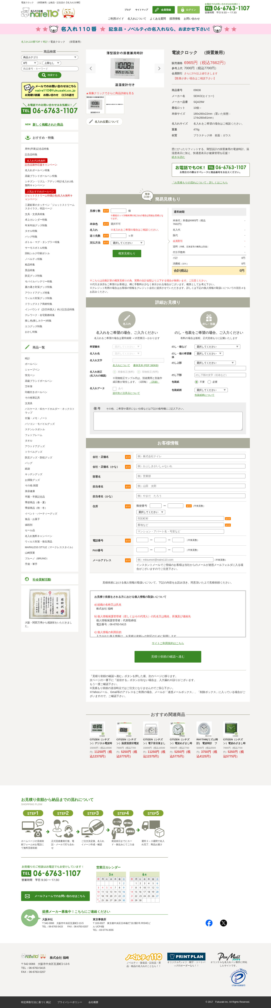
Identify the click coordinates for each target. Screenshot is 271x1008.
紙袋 (27, 468)
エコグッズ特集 (33, 326)
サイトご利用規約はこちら (168, 643)
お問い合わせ (192, 18)
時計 (45, 41)
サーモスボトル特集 (36, 247)
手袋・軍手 (31, 564)
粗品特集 (30, 264)
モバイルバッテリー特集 (38, 281)
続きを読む (178, 157)
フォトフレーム (33, 435)
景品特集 (30, 270)
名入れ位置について (107, 121)
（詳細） (154, 381)
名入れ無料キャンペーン (38, 536)
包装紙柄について (204, 395)
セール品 (30, 530)
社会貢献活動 (42, 579)
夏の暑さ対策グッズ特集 (38, 287)
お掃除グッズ (32, 480)
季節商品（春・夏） (36, 502)
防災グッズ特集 (33, 275)
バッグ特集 (31, 236)
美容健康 (30, 491)
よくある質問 (158, 18)
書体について (127, 346)
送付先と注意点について (126, 393)
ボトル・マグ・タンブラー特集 (42, 242)
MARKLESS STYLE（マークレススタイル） (49, 547)
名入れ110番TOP (30, 41)
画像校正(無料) (123, 372)
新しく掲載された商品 (48, 124)
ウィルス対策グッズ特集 (38, 298)
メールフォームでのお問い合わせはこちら (59, 896)
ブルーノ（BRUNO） (37, 558)
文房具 (28, 403)
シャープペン (32, 369)
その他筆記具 (32, 397)
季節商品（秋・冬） (36, 507)
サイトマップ (141, 10)
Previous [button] (90, 68)
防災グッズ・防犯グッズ (38, 457)
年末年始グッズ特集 (36, 225)
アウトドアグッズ (35, 446)
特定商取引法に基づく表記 (36, 1002)
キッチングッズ (33, 474)
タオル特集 (31, 230)
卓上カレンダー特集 (36, 219)
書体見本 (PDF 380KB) (146, 365)
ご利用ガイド (116, 18)
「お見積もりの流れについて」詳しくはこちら (200, 182)
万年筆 (28, 386)
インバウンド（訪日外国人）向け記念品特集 (50, 309)
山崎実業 (30, 552)
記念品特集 (31, 154)
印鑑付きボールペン (36, 392)
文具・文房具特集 (35, 214)
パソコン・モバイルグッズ (40, 423)
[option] (125, 68)
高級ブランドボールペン (38, 380)
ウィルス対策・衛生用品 (38, 541)
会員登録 (166, 9)
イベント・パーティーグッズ (41, 513)
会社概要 (93, 1002)
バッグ (28, 463)
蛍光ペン (30, 375)
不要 (200, 382)
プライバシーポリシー (69, 1002)
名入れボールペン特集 (37, 170)
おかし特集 (31, 331)
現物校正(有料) (148, 372)
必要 (212, 382)
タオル (28, 440)
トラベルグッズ (33, 451)
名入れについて (136, 18)
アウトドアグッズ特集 (37, 292)
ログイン (191, 9)
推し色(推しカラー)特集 (38, 320)
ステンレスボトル (35, 429)
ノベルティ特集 (33, 259)
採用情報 (174, 18)
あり (120, 388)
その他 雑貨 (31, 485)
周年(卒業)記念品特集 (37, 148)
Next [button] (159, 68)
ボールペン (31, 364)
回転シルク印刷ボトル (37, 253)
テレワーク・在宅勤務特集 (40, 315)
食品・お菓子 (32, 519)
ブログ (127, 10)
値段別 (28, 524)
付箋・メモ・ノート (36, 418)
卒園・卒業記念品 (35, 496)
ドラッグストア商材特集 (38, 303)
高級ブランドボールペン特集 (41, 176)
